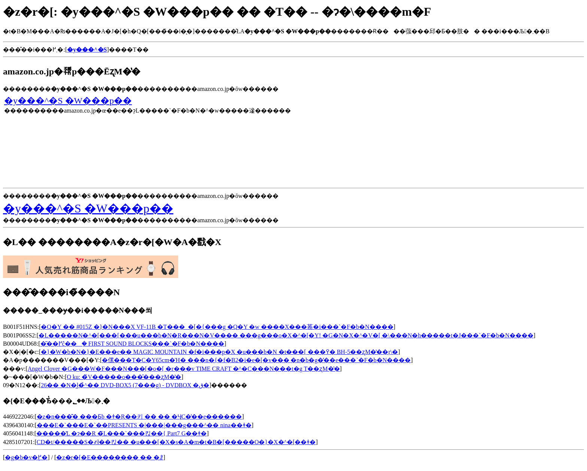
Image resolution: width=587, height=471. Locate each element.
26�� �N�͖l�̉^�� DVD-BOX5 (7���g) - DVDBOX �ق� (125, 385)
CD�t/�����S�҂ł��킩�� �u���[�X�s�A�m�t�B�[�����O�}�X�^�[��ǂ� (176, 442)
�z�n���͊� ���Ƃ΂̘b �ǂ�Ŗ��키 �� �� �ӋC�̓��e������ (139, 416)
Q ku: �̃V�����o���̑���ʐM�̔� (124, 377)
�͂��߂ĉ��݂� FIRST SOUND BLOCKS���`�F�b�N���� (132, 343)
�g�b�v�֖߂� (26, 457)
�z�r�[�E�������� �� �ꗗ (109, 457)
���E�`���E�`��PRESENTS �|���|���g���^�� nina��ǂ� (144, 425)
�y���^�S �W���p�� (68, 100)
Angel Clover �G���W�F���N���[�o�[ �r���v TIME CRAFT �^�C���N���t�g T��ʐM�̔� (184, 369)
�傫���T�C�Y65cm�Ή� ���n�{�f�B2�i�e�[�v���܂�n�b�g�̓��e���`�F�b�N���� (256, 360)
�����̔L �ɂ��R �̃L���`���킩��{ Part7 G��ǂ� (121, 433)
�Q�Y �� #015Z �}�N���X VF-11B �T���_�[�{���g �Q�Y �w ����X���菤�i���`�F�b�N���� (217, 327)
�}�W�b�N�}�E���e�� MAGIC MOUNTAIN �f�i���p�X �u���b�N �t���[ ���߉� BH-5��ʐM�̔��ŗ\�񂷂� (219, 352)
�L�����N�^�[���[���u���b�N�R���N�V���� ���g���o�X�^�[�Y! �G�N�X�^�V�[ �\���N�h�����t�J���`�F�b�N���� (286, 335)
